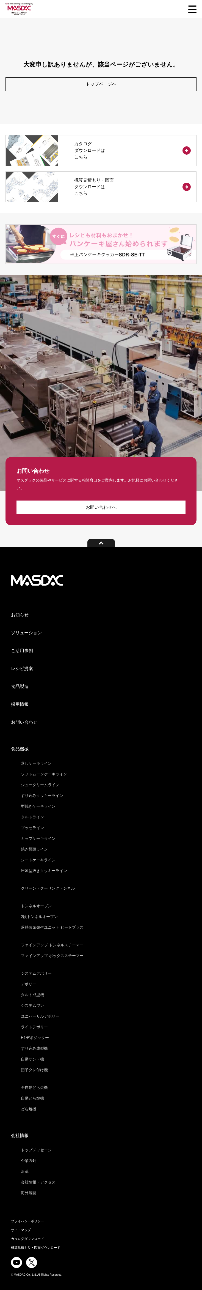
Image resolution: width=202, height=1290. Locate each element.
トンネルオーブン (36, 906)
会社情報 (20, 1135)
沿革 (25, 1171)
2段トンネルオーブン (39, 916)
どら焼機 (28, 1109)
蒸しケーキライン (36, 763)
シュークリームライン (40, 785)
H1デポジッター (35, 1037)
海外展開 (28, 1193)
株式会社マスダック (37, 580)
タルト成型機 (32, 995)
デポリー (28, 984)
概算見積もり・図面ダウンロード (35, 1248)
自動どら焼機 (32, 1098)
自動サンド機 (32, 1059)
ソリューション (26, 632)
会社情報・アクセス (38, 1182)
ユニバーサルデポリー (40, 1016)
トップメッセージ (36, 1150)
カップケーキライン (38, 838)
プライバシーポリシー (27, 1221)
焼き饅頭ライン (34, 849)
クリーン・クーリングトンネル (48, 888)
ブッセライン (32, 828)
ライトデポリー (34, 1027)
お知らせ (20, 615)
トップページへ (101, 84)
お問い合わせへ (101, 507)
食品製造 (20, 686)
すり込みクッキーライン (42, 795)
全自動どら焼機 (34, 1087)
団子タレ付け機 (34, 1070)
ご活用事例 (22, 650)
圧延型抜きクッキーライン (44, 870)
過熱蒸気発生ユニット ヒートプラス (52, 927)
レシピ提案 (22, 668)
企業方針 (28, 1160)
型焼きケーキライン (38, 806)
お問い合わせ (24, 722)
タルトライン (32, 817)
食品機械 (20, 749)
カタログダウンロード (27, 1239)
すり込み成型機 (34, 1048)
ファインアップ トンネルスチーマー (52, 945)
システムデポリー (36, 973)
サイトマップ (21, 1230)
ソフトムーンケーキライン (44, 774)
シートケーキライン (38, 860)
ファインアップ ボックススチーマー (52, 955)
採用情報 (20, 704)
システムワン (32, 1005)
